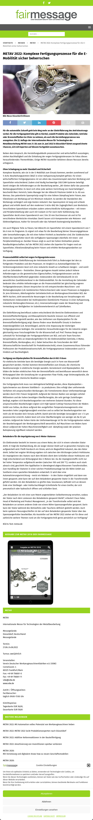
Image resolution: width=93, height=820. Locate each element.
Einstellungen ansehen (46, 809)
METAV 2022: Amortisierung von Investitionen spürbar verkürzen (32, 744)
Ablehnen (46, 801)
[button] (88, 765)
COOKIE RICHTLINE (35, 816)
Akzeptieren (46, 793)
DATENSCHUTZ (49, 816)
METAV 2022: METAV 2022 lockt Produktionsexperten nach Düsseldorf (34, 731)
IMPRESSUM (61, 816)
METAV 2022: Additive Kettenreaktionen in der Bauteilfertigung (32, 737)
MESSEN (21, 43)
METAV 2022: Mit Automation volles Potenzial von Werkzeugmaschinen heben (38, 724)
